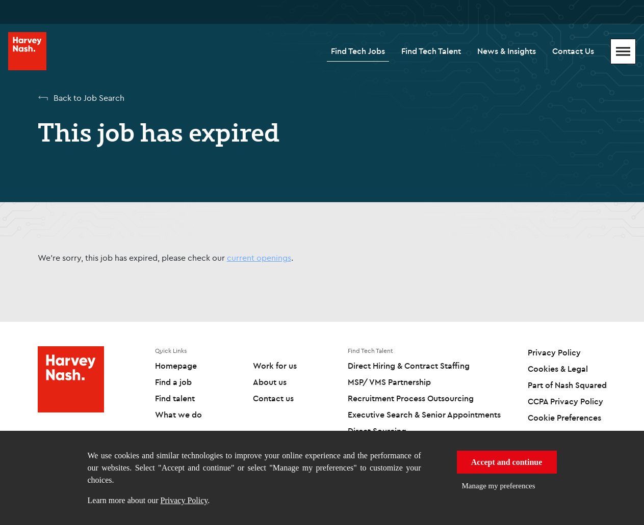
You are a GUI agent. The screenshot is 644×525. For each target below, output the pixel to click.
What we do (178, 414)
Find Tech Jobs (358, 51)
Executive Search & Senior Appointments (424, 414)
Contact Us (573, 51)
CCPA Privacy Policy (565, 401)
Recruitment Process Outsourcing (411, 398)
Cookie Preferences (564, 417)
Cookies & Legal (558, 369)
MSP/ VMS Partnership (389, 382)
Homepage (176, 366)
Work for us (275, 366)
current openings (259, 258)
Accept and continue (507, 462)
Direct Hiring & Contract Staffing (409, 366)
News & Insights (506, 51)
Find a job (173, 382)
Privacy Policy (184, 500)
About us (270, 382)
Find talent (175, 398)
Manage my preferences (498, 486)
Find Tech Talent (431, 51)
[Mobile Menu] (623, 51)
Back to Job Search (89, 98)
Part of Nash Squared (567, 385)
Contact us (273, 398)
